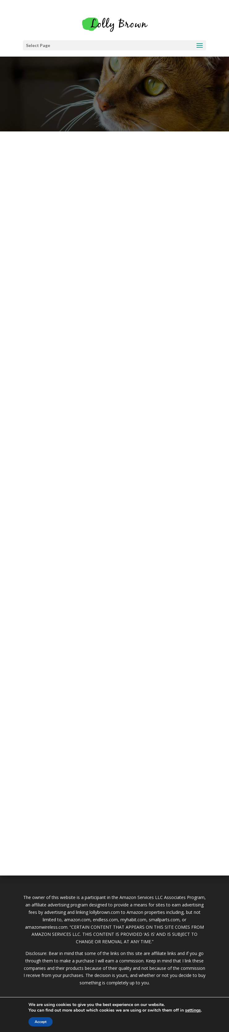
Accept (40, 1021)
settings (193, 1010)
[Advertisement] (114, 178)
